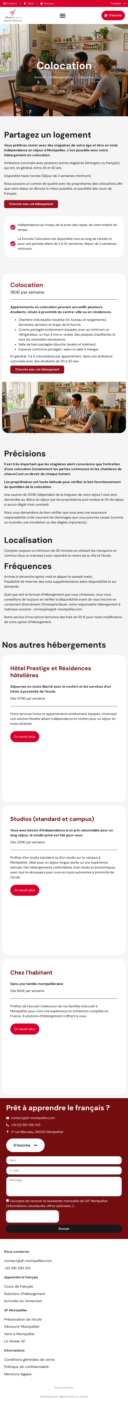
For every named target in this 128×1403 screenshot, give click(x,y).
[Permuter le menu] (62, 16)
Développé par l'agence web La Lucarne (64, 1396)
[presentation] (32, 1216)
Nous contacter (64, 1387)
